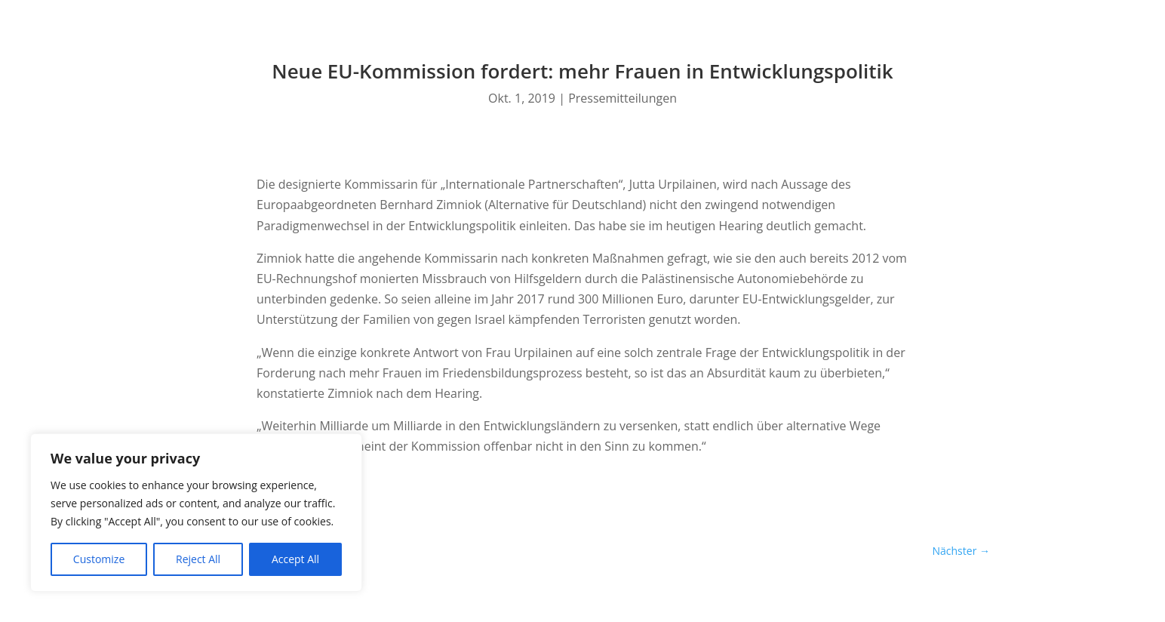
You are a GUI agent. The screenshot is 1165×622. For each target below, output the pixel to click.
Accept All (295, 559)
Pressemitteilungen (622, 98)
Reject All (198, 559)
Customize (98, 559)
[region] (196, 512)
